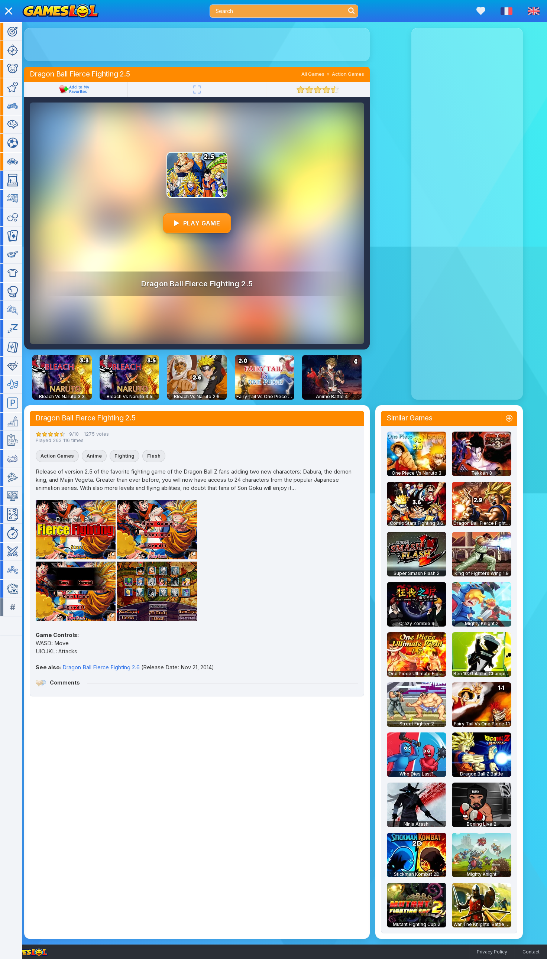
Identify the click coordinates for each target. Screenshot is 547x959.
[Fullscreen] (208, 89)
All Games (323, 74)
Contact (531, 952)
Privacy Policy (492, 952)
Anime (105, 456)
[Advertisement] (208, 44)
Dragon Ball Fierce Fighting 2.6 (111, 667)
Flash (164, 456)
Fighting (135, 456)
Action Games (359, 74)
